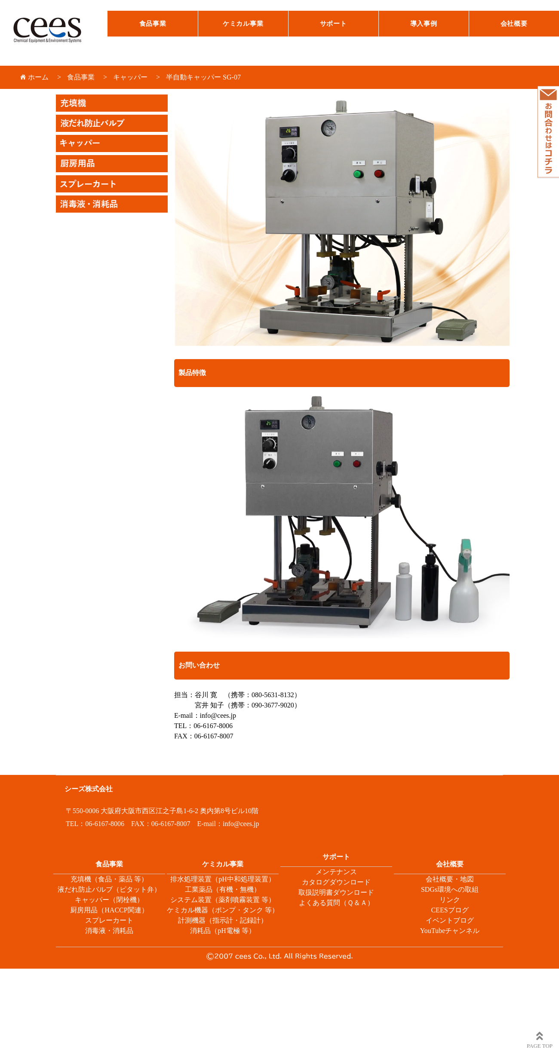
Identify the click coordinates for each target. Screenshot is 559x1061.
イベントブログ (450, 920)
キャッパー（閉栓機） (109, 899)
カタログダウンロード (336, 882)
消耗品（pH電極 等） (222, 930)
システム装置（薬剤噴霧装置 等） (222, 899)
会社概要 (514, 23)
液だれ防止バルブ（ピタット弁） (109, 889)
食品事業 (152, 23)
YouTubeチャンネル (449, 930)
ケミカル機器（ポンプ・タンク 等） (223, 910)
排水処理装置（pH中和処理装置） (222, 879)
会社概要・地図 (450, 879)
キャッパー (130, 77)
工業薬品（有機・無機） (223, 889)
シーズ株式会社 (54, 33)
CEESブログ (449, 910)
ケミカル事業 (243, 23)
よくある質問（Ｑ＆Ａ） (336, 902)
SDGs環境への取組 (450, 889)
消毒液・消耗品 (109, 930)
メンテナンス (336, 871)
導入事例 (423, 23)
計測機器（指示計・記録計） (222, 920)
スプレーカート (109, 920)
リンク (449, 899)
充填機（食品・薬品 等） (109, 879)
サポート (333, 23)
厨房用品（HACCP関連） (109, 910)
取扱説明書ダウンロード (336, 892)
